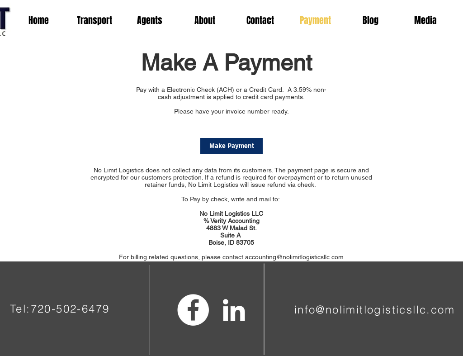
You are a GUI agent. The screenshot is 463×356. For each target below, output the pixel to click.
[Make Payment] (231, 146)
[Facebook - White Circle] (193, 310)
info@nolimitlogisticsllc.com (374, 309)
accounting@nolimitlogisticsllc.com (294, 257)
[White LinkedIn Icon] (234, 310)
